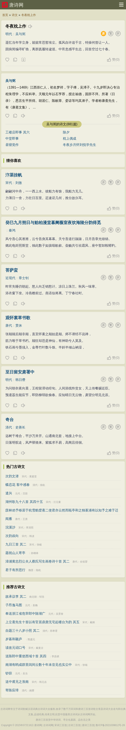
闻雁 (8, 519)
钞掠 (8, 673)
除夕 (66, 132)
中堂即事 (12, 138)
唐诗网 (16, 5)
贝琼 (25, 493)
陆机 (38, 570)
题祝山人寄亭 (15, 553)
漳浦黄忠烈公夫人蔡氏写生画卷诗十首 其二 (37, 561)
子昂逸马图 (13, 605)
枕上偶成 (69, 138)
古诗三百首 (74, 725)
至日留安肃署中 (19, 372)
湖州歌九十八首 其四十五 (24, 501)
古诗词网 (48, 725)
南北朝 (33, 596)
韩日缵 (20, 380)
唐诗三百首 (88, 725)
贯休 (18, 325)
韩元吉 (43, 682)
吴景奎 (59, 613)
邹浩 (41, 596)
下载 (23, 60)
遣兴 (8, 493)
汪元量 (57, 502)
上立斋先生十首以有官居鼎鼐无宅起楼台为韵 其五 (42, 622)
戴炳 (92, 622)
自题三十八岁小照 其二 (22, 630)
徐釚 (42, 485)
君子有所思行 (15, 570)
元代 (17, 493)
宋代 (8, 183)
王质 (25, 519)
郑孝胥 (53, 630)
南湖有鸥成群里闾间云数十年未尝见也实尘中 (38, 664)
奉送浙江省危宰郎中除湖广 (25, 613)
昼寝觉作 (12, 144)
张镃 (84, 665)
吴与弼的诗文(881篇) (61, 124)
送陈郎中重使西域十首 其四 (25, 656)
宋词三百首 (60, 725)
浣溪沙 (10, 527)
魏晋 (30, 570)
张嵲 (39, 544)
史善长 (20, 427)
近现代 (10, 278)
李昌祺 (55, 656)
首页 (5, 15)
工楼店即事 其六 (17, 132)
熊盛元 (31, 639)
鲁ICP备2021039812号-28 (110, 725)
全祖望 (83, 561)
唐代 (8, 325)
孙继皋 (34, 553)
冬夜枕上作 (28, 15)
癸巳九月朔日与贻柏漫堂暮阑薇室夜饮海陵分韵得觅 (53, 222)
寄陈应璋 (12, 690)
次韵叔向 (12, 536)
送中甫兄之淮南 (17, 681)
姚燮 (31, 690)
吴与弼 (20, 34)
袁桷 (35, 605)
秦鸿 (12, 230)
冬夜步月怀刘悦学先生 (79, 144)
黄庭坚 (33, 476)
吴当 (25, 673)
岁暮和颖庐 (13, 639)
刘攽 (18, 183)
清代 (8, 427)
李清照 (29, 527)
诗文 (15, 15)
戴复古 (39, 647)
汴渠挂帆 (13, 175)
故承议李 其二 (15, 596)
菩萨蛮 (11, 270)
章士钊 (24, 278)
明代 (8, 34)
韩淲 (31, 536)
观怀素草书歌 (17, 317)
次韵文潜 (12, 476)
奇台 (9, 419)
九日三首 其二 (15, 544)
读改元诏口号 (15, 647)
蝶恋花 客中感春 (17, 484)
